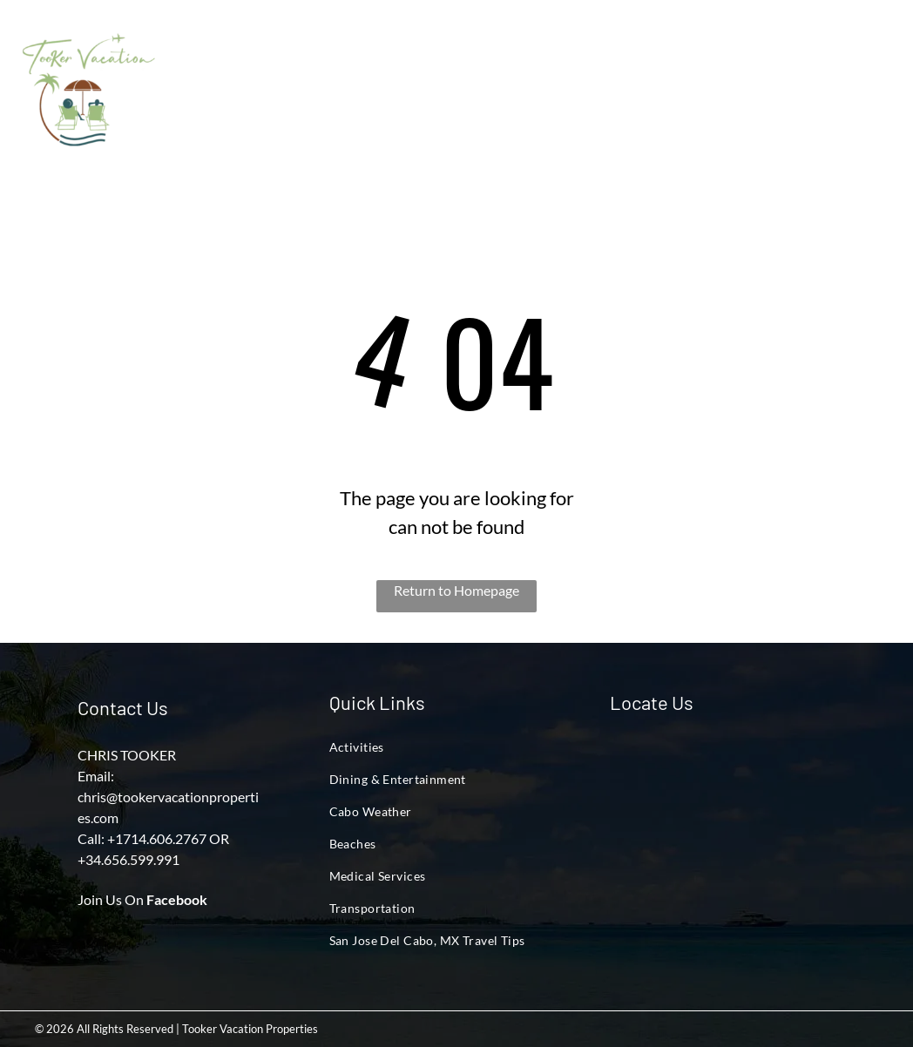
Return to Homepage (456, 590)
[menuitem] (220, 74)
